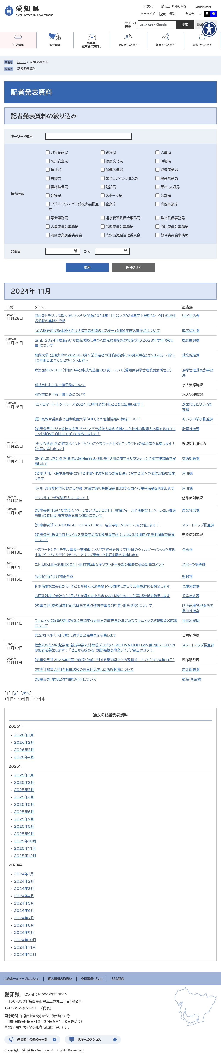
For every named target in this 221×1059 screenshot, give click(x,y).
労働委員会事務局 (119, 226)
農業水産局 (169, 178)
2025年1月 (24, 775)
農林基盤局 (59, 187)
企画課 (187, 549)
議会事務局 (59, 218)
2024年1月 (24, 874)
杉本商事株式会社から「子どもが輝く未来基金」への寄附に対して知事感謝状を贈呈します (102, 586)
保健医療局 (114, 169)
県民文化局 (114, 161)
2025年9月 (24, 833)
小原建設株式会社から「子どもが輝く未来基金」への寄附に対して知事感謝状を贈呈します (102, 596)
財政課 (187, 576)
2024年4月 (24, 896)
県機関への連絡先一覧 (32, 1039)
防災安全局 (59, 161)
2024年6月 (24, 910)
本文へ (148, 6)
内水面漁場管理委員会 (123, 235)
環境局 (166, 161)
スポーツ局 (114, 195)
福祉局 (56, 169)
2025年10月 (25, 841)
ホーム (21, 62)
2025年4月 (24, 797)
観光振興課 (190, 340)
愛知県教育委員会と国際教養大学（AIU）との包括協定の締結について (88, 419)
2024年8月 (24, 925)
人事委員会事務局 (64, 226)
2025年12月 (25, 855)
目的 (128, 45)
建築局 (56, 195)
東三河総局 (190, 620)
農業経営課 (190, 510)
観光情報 (55, 45)
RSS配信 (117, 978)
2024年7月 (24, 918)
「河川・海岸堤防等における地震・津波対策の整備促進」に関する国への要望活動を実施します (104, 488)
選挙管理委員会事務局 (123, 218)
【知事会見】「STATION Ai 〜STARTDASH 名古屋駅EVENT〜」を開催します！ (97, 525)
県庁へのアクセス (89, 1039)
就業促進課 (190, 355)
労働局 (56, 178)
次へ (26, 693)
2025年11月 (25, 848)
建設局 (111, 187)
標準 (172, 13)
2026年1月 (24, 735)
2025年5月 (24, 804)
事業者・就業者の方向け (92, 45)
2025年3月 (24, 790)
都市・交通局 (170, 187)
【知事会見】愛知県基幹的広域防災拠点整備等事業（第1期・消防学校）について (93, 605)
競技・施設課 (191, 679)
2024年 (16, 865)
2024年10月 (25, 940)
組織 (165, 45)
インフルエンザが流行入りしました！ (62, 498)
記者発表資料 (26, 68)
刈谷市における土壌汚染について (60, 385)
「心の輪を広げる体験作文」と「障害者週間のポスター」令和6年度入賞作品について (97, 330)
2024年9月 (24, 932)
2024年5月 (24, 903)
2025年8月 (24, 826)
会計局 (166, 195)
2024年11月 (25, 947)
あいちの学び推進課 (197, 419)
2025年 (16, 766)
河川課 (187, 473)
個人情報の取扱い (60, 978)
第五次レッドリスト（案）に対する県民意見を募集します (75, 635)
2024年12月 (25, 954)
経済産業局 (169, 169)
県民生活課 (190, 315)
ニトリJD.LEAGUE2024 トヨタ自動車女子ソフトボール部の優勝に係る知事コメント (99, 564)
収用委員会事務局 (174, 226)
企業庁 (111, 204)
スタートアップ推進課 (198, 525)
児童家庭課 (190, 586)
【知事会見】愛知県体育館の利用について (65, 679)
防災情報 (18, 45)
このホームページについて (21, 978)
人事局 (166, 152)
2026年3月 (24, 749)
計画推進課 (190, 429)
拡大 (162, 14)
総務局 (111, 152)
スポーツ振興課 (194, 564)
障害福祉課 (190, 330)
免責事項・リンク (92, 978)
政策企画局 (59, 152)
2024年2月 (24, 881)
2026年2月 (24, 742)
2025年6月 (24, 811)
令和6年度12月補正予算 (54, 576)
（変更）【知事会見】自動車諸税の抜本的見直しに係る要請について (84, 669)
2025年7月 (24, 819)
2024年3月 (24, 888)
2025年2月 (24, 782)
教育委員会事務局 (174, 235)
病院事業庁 (169, 204)
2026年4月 (24, 757)
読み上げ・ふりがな (173, 6)
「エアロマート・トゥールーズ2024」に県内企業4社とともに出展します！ (89, 404)
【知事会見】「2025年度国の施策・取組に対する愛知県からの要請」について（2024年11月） (105, 660)
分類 (202, 45)
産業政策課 (190, 669)
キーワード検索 (22, 136)
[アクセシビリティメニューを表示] (209, 29)
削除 (38, 69)
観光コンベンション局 (122, 178)
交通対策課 (190, 458)
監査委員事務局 (173, 218)
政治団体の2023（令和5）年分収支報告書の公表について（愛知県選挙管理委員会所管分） (103, 370)
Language (203, 6)
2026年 (16, 726)
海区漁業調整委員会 (66, 235)
